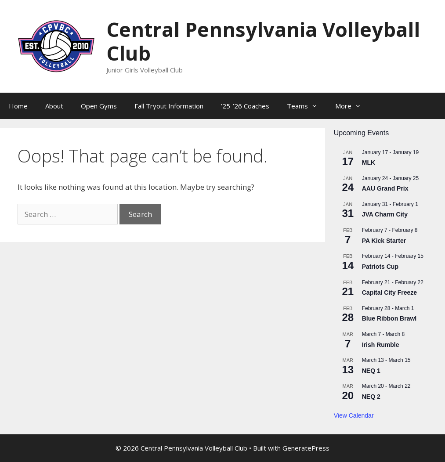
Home (18, 105)
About (54, 105)
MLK (368, 162)
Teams (306, 106)
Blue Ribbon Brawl (389, 318)
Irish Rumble (380, 344)
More (352, 106)
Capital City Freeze (389, 292)
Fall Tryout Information (168, 105)
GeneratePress (305, 448)
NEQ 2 (371, 396)
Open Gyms (99, 105)
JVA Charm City (385, 214)
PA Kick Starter (384, 240)
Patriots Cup (380, 266)
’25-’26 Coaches (245, 105)
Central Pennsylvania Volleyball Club (263, 41)
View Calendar (354, 415)
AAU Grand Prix (385, 188)
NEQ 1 (371, 370)
